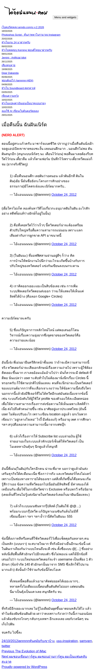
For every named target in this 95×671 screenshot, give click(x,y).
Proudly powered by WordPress (24, 667)
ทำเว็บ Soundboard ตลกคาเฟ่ (18, 88)
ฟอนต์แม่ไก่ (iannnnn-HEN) (17, 80)
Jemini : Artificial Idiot (14, 57)
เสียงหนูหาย (8, 65)
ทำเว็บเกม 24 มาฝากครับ (16, 42)
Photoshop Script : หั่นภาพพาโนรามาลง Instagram (31, 34)
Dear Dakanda (10, 72)
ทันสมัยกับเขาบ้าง (41, 641)
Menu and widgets (65, 17)
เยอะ (59, 641)
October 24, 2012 (64, 194)
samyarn (86, 641)
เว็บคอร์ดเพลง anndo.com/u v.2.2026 (23, 27)
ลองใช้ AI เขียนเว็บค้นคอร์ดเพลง (20, 111)
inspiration (70, 641)
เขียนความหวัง (10, 95)
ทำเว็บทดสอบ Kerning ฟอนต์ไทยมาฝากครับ (27, 50)
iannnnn (23, 641)
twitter (6, 646)
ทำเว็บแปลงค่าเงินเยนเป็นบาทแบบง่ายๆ (24, 103)
